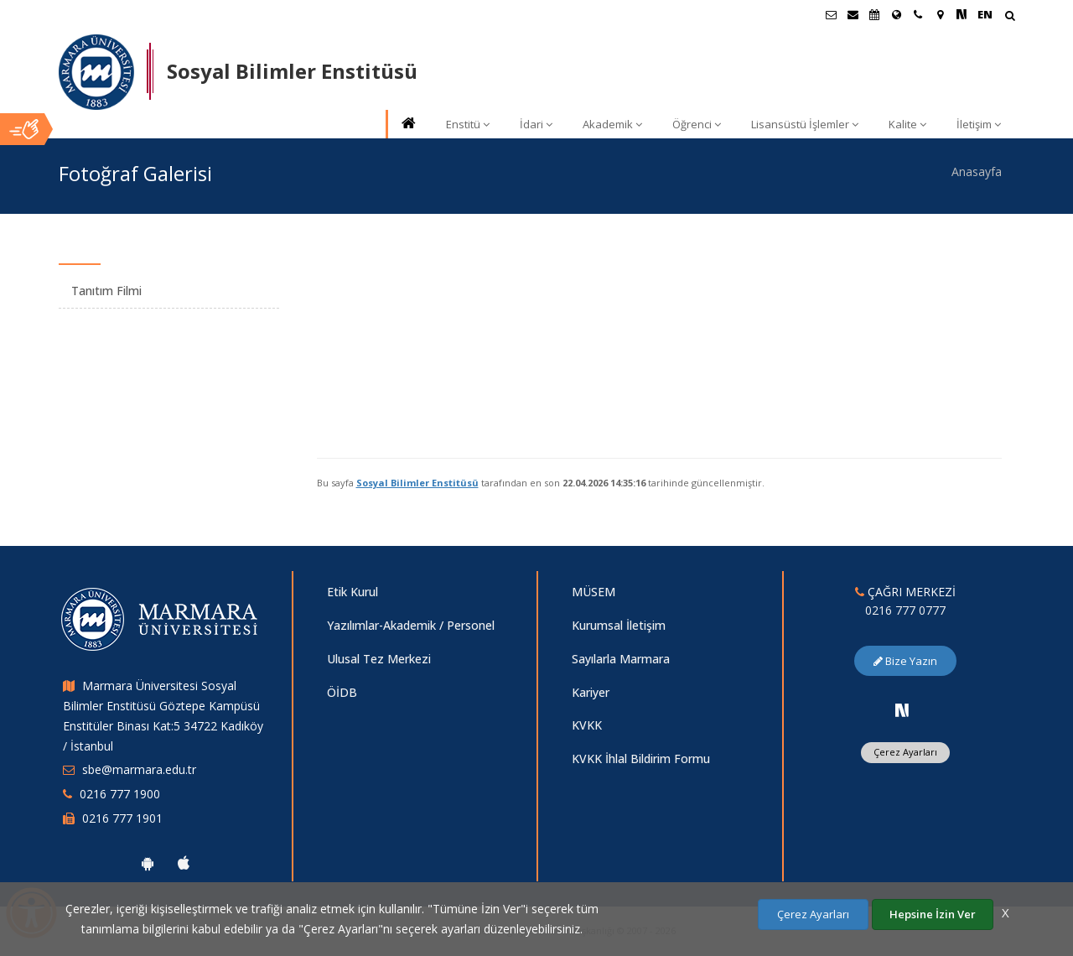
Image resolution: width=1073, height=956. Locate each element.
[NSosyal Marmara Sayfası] (961, 14)
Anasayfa (976, 171)
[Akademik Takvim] (874, 14)
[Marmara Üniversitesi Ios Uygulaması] (183, 862)
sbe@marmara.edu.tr (139, 769)
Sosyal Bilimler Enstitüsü (417, 482)
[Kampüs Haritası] (939, 14)
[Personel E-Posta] (852, 14)
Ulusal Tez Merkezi (379, 659)
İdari (536, 124)
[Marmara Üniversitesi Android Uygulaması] (147, 862)
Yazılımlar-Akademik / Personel (411, 625)
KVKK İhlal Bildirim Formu (641, 758)
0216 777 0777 (905, 610)
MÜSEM (593, 592)
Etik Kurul (352, 592)
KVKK (587, 725)
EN (985, 14)
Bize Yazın (905, 660)
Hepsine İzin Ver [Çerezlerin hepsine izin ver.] (932, 914)
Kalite (907, 124)
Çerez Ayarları (905, 752)
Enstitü (468, 124)
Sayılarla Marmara (621, 659)
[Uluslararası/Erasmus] (896, 14)
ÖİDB (342, 692)
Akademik (612, 124)
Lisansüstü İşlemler (804, 124)
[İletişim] (918, 14)
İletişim (978, 124)
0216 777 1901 (122, 818)
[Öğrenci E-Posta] (830, 14)
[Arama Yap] (1010, 17)
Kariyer (590, 692)
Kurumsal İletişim (619, 625)
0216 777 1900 (120, 794)
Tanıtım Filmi (106, 291)
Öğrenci (696, 124)
